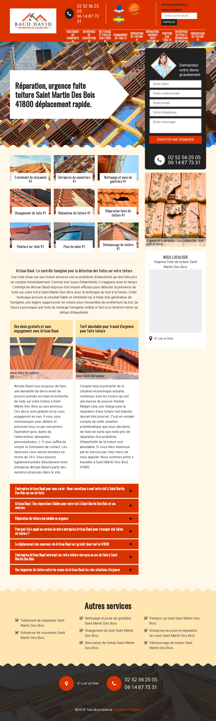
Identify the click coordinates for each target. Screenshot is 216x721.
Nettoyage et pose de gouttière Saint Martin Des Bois (108, 620)
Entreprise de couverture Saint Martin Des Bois (42, 635)
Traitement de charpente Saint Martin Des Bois (42, 622)
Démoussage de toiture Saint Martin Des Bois (170, 645)
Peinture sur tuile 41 (167, 36)
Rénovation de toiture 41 (136, 36)
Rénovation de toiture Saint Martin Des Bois (110, 645)
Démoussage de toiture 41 (198, 36)
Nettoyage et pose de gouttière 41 (105, 36)
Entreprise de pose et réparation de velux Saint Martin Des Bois (173, 633)
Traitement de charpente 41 (72, 36)
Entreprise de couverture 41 (89, 36)
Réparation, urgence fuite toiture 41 (152, 36)
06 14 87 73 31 (88, 19)
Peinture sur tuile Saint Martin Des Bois (174, 620)
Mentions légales (128, 710)
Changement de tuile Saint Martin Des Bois (109, 633)
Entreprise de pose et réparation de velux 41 (181, 36)
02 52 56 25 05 (88, 9)
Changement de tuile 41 (120, 36)
